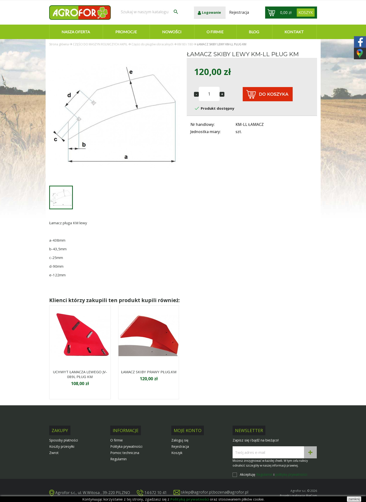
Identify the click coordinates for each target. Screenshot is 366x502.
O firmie (215, 31)
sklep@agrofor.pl (196, 492)
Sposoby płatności (63, 440)
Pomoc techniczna (124, 452)
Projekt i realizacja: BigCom (298, 496)
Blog (254, 31)
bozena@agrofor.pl (230, 492)
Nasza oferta (76, 31)
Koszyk (176, 452)
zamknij (354, 499)
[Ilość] (209, 94)
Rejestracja (180, 446)
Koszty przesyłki (61, 446)
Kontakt (294, 31)
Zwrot (54, 452)
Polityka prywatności (126, 446)
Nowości (171, 31)
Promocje (126, 31)
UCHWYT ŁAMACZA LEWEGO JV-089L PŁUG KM (80, 374)
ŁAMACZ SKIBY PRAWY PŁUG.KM (148, 371)
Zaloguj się (179, 440)
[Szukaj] (150, 12)
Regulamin (118, 459)
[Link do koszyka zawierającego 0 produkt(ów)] (306, 12)
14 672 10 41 (155, 492)
